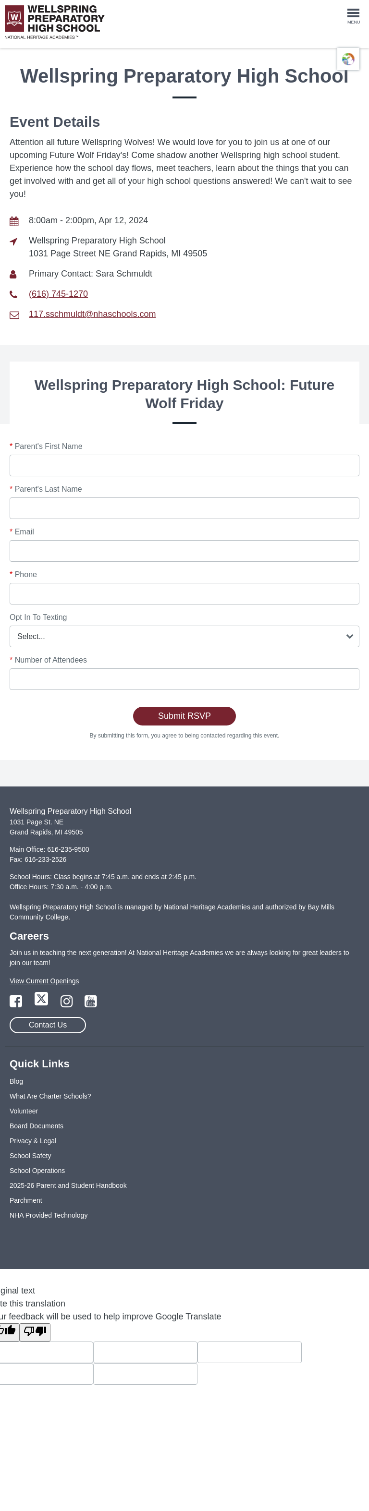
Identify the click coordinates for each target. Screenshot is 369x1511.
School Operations (37, 1170)
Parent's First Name (46, 446)
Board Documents (36, 1126)
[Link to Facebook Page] (17, 1004)
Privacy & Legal (33, 1141)
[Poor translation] (35, 1332)
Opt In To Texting (38, 617)
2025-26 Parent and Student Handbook (68, 1185)
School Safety (30, 1156)
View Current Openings (44, 981)
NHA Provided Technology (48, 1215)
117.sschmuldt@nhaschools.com (92, 314)
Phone (23, 574)
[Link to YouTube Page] (91, 1004)
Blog (16, 1081)
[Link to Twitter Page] (42, 1004)
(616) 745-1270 (58, 294)
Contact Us (48, 1025)
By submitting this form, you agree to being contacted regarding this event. (185, 735)
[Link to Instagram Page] (68, 1004)
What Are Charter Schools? (50, 1096)
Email (22, 532)
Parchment (26, 1200)
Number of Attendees (48, 660)
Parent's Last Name (46, 489)
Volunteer (24, 1111)
